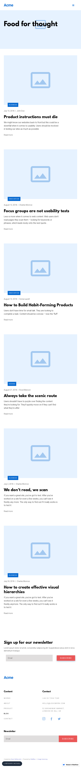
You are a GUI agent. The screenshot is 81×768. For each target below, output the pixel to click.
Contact (8, 719)
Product (8, 708)
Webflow (33, 759)
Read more (8, 135)
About (7, 703)
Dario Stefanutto (16, 759)
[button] (73, 5)
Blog (6, 713)
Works (7, 698)
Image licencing (42, 759)
